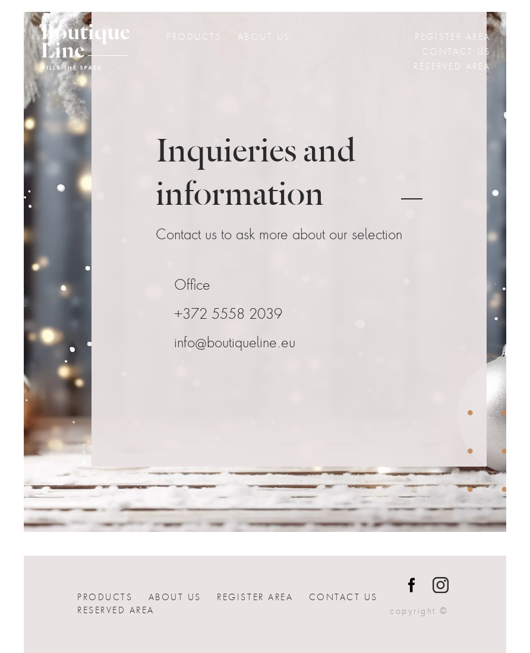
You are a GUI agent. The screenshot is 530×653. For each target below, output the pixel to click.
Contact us (456, 51)
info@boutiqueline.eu (234, 343)
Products (194, 36)
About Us (264, 36)
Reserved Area (452, 66)
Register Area (453, 36)
